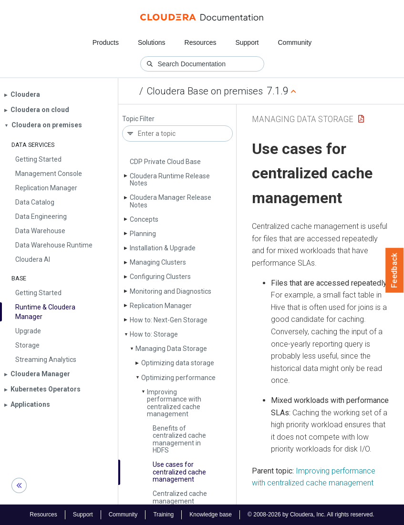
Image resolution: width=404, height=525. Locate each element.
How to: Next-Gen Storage (168, 320)
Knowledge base (210, 514)
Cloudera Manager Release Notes (170, 201)
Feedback (394, 270)
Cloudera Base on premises (205, 91)
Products (106, 42)
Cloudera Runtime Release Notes (170, 179)
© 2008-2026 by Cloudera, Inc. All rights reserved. (311, 514)
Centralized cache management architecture (180, 501)
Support (247, 42)
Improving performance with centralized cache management (174, 403)
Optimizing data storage (177, 363)
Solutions (152, 42)
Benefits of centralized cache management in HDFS (179, 439)
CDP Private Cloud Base (165, 161)
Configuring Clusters (160, 276)
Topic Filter (138, 119)
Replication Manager (161, 305)
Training (163, 514)
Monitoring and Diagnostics (170, 291)
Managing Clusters (158, 262)
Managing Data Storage (171, 348)
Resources (201, 42)
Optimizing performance (178, 377)
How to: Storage (154, 334)
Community (295, 42)
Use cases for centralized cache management (179, 472)
